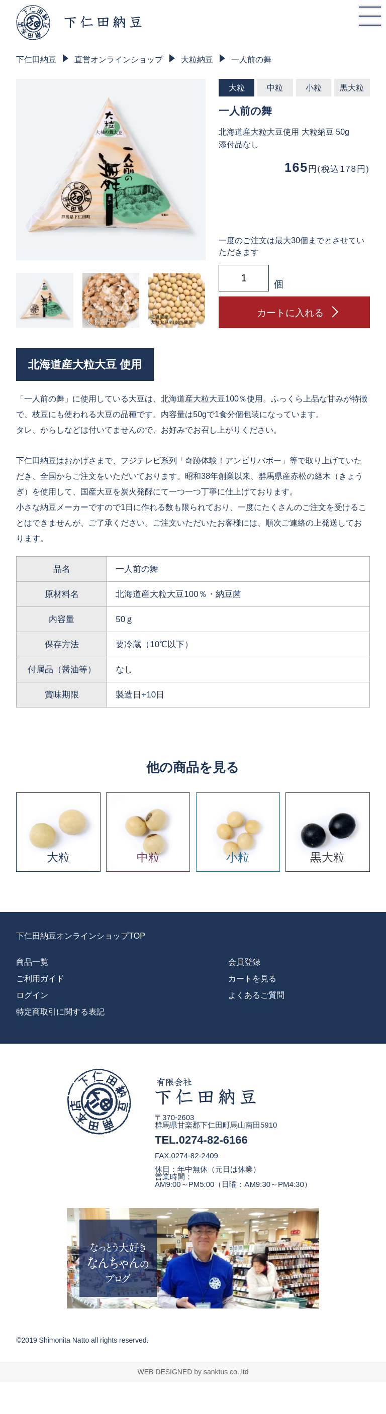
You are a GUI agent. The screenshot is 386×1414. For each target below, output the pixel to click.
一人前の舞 (251, 59)
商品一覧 (32, 962)
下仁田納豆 (36, 59)
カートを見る (252, 978)
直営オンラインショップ (118, 59)
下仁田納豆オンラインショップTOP (80, 936)
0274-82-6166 (213, 1140)
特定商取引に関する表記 (60, 1011)
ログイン (32, 995)
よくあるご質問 (256, 995)
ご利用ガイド (40, 978)
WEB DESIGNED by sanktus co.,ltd (193, 1372)
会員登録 (244, 962)
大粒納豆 (197, 59)
